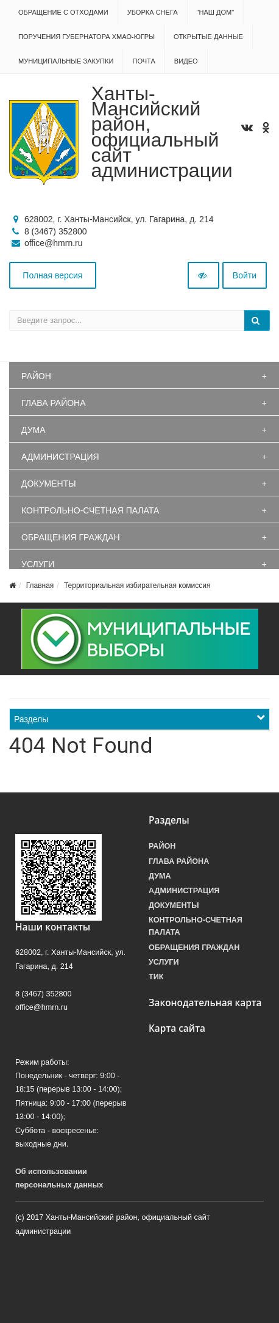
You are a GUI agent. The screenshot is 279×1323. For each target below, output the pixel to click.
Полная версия (52, 275)
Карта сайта (177, 1028)
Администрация (60, 457)
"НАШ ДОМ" (216, 12)
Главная (40, 585)
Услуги (37, 564)
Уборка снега (152, 12)
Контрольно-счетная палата (90, 510)
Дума (33, 430)
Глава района (53, 403)
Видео (186, 61)
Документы (48, 483)
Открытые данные (208, 36)
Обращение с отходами (63, 12)
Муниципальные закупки (65, 61)
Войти (244, 275)
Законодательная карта (205, 1002)
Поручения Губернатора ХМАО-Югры (86, 36)
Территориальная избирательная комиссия (137, 585)
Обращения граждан (70, 537)
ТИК (156, 977)
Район (36, 376)
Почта (143, 61)
